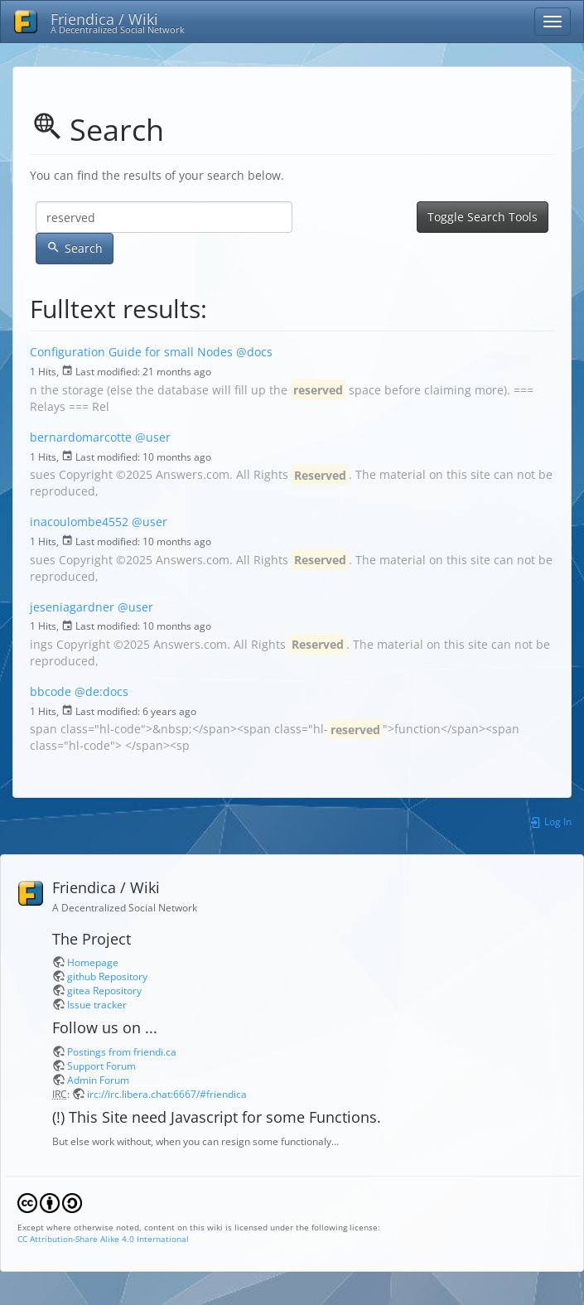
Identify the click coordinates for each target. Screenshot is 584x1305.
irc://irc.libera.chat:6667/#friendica (167, 1093)
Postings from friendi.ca (121, 1051)
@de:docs (101, 691)
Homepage (92, 962)
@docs (254, 352)
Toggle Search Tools (482, 217)
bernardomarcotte (81, 437)
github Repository (107, 976)
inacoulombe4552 (79, 521)
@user (153, 437)
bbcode (50, 691)
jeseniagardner (72, 607)
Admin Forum (98, 1079)
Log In (550, 821)
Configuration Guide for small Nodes (131, 352)
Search (74, 248)
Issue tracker (97, 1004)
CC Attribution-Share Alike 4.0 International (103, 1239)
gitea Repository (104, 990)
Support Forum (101, 1065)
